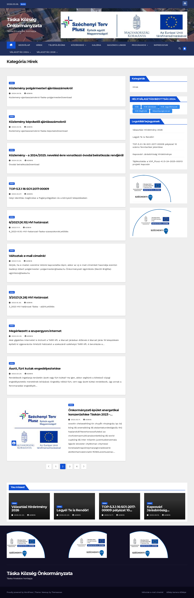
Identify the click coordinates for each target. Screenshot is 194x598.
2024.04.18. (17, 93)
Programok (139, 45)
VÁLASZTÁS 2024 (20, 52)
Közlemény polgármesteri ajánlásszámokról (40, 88)
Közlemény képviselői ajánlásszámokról (37, 122)
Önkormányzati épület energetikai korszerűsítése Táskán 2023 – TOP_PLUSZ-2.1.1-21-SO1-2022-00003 (94, 414)
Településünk (56, 45)
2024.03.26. (17, 160)
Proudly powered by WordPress (20, 592)
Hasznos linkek (116, 45)
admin (28, 93)
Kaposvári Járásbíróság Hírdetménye (152, 154)
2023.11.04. (17, 261)
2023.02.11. (76, 420)
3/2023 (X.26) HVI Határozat (28, 297)
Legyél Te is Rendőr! (143, 137)
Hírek (39, 45)
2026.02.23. (19, 515)
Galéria (96, 45)
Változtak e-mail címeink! (27, 256)
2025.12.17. (109, 515)
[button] (180, 48)
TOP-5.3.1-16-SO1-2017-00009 (29, 189)
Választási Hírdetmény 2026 (147, 130)
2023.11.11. (16, 227)
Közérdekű (78, 45)
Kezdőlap (24, 45)
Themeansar (57, 592)
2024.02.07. (17, 194)
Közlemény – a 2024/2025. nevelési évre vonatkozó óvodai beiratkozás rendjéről (66, 155)
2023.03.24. (17, 374)
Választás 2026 (46, 52)
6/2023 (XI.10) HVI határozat (28, 222)
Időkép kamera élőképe (176, 592)
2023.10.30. (17, 303)
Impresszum (161, 45)
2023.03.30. (17, 336)
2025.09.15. (155, 515)
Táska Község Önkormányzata (40, 573)
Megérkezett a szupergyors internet (35, 331)
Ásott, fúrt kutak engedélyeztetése (34, 368)
